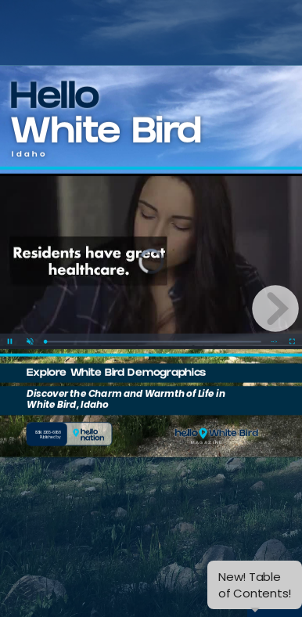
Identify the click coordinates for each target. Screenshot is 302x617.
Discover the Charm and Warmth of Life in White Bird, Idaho (126, 378)
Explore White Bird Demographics (116, 353)
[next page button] (275, 308)
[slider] (153, 322)
